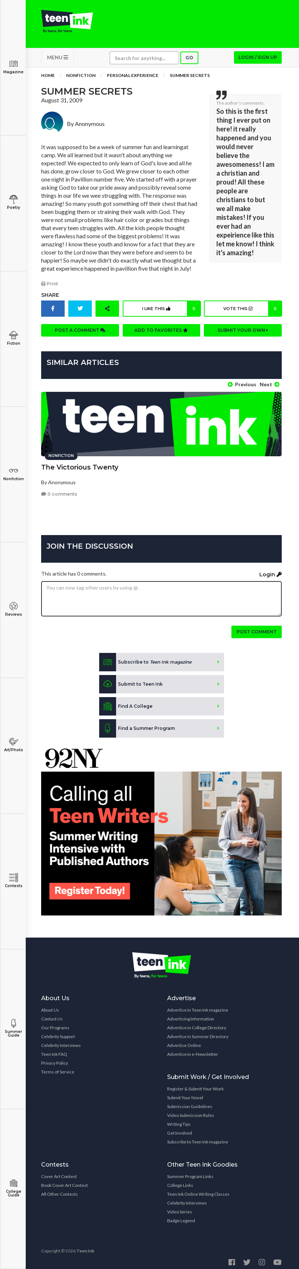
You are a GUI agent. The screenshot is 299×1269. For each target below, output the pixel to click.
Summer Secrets (190, 81)
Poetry (13, 202)
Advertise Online (184, 1041)
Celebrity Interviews (61, 1041)
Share (50, 300)
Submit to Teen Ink (131, 680)
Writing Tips (179, 1120)
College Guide (13, 1188)
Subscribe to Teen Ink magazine (197, 1138)
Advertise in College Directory (196, 1024)
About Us (50, 1006)
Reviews (13, 609)
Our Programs (55, 1024)
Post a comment (80, 335)
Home (48, 81)
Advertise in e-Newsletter (192, 1050)
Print (49, 289)
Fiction (13, 338)
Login (270, 570)
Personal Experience (132, 81)
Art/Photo (13, 744)
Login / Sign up (257, 63)
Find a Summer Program (137, 725)
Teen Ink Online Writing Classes (198, 1190)
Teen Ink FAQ (54, 1050)
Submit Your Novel (185, 1094)
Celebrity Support (58, 1033)
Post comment (257, 628)
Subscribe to (145, 658)
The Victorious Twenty (79, 464)
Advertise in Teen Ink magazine (197, 1006)
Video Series (179, 1208)
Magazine (13, 66)
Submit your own (242, 335)
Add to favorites (161, 335)
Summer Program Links (190, 1172)
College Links (180, 1181)
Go (189, 63)
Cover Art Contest (59, 1172)
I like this (170, 314)
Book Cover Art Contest (64, 1181)
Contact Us (52, 1015)
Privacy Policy (54, 1059)
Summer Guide (13, 1028)
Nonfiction (13, 473)
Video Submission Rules (190, 1111)
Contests (13, 880)
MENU (57, 63)
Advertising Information (190, 1015)
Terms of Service (57, 1068)
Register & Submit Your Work (195, 1085)
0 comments (59, 490)
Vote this (251, 314)
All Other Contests (59, 1190)
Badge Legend (181, 1217)
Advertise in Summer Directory (197, 1033)
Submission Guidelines (189, 1102)
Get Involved (179, 1129)
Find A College (125, 702)
